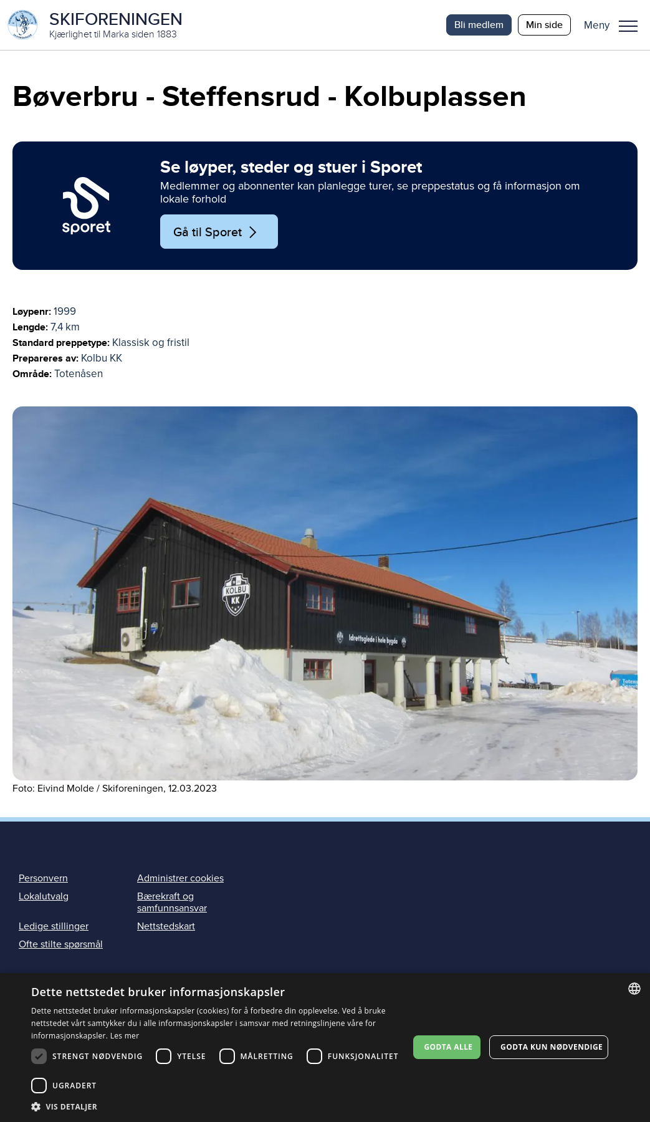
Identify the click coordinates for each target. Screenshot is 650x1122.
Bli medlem (479, 24)
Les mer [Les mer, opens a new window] (125, 1035)
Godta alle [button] (448, 1047)
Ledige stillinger (53, 926)
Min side (544, 24)
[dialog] (325, 1047)
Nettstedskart (166, 926)
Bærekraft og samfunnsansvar (172, 902)
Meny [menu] (628, 26)
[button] (615, 25)
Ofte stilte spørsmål (61, 944)
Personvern (43, 878)
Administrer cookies (180, 878)
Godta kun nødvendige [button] (551, 1047)
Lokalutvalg (44, 896)
